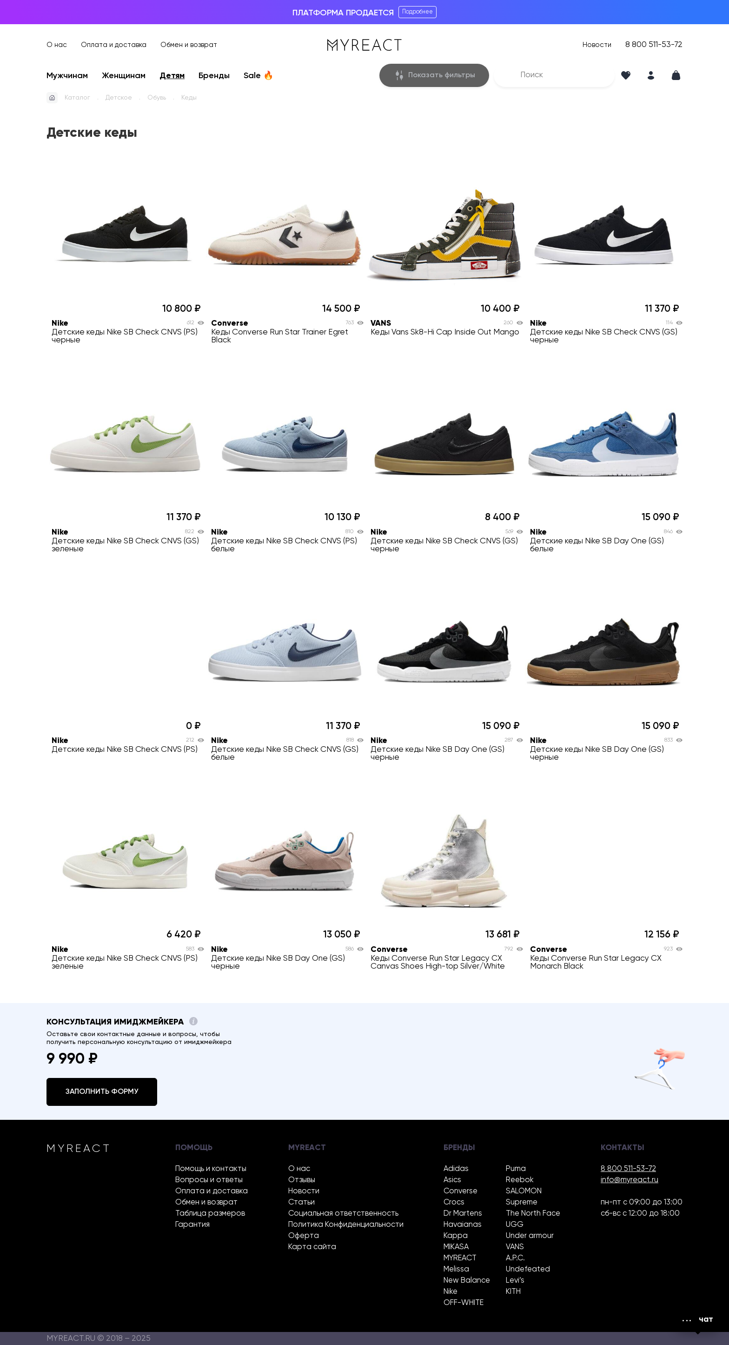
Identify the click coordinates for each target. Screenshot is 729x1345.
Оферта (303, 1236)
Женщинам (124, 76)
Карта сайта (312, 1247)
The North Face (533, 1214)
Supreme (521, 1202)
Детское (119, 97)
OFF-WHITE (464, 1303)
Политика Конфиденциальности (346, 1225)
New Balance (467, 1281)
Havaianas (463, 1225)
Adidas (456, 1169)
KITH (513, 1292)
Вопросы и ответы (209, 1180)
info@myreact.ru (629, 1180)
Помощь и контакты (210, 1169)
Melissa (456, 1269)
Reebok (520, 1180)
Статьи (301, 1202)
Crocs (454, 1202)
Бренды (214, 76)
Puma (516, 1169)
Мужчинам (67, 76)
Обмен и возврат (188, 44)
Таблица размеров (210, 1214)
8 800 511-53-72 (654, 45)
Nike (450, 1292)
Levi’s (515, 1281)
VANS (515, 1247)
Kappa (456, 1236)
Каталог (77, 97)
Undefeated (528, 1269)
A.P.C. (515, 1258)
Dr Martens (463, 1214)
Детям (172, 76)
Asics (452, 1180)
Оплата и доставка (113, 44)
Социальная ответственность (343, 1214)
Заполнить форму (102, 1092)
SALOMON (524, 1191)
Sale (258, 76)
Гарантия (192, 1225)
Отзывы (301, 1180)
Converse (460, 1191)
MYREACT (460, 1258)
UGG (515, 1225)
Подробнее (417, 12)
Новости (597, 44)
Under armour (530, 1236)
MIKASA (456, 1247)
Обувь (156, 97)
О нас (56, 44)
